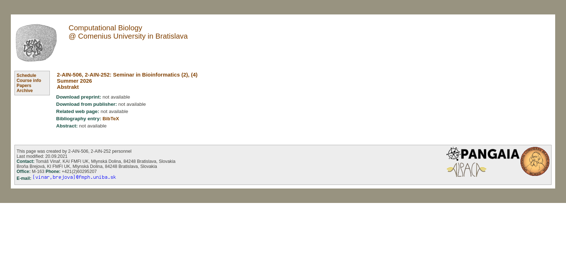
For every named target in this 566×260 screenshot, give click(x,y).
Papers (24, 85)
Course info (29, 80)
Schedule (26, 75)
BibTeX (111, 118)
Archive (25, 90)
